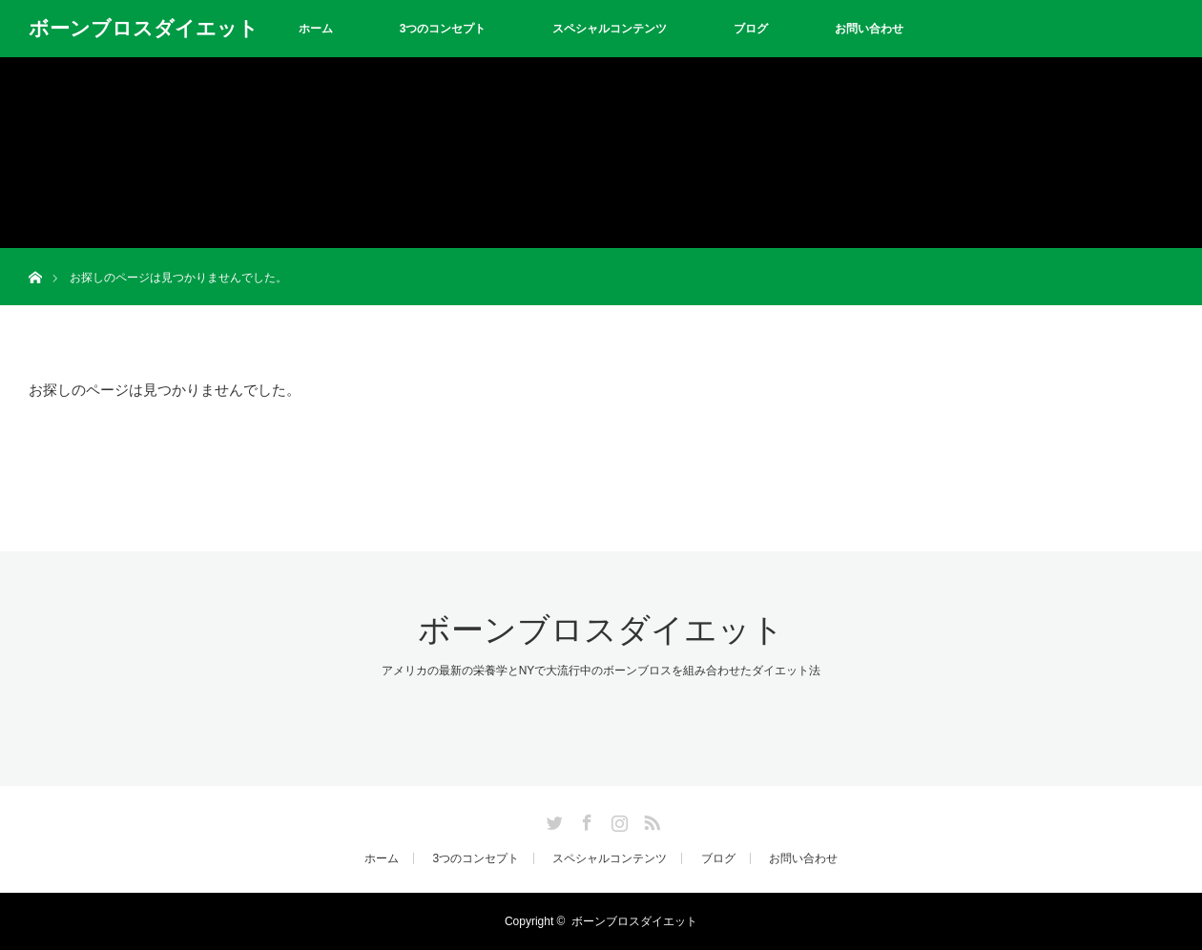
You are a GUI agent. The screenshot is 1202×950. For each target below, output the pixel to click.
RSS (649, 819)
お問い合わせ (869, 28)
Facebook (584, 819)
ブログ (751, 28)
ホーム (316, 28)
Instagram (617, 819)
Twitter (552, 819)
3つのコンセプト (443, 28)
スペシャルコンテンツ (609, 28)
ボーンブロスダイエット (144, 28)
